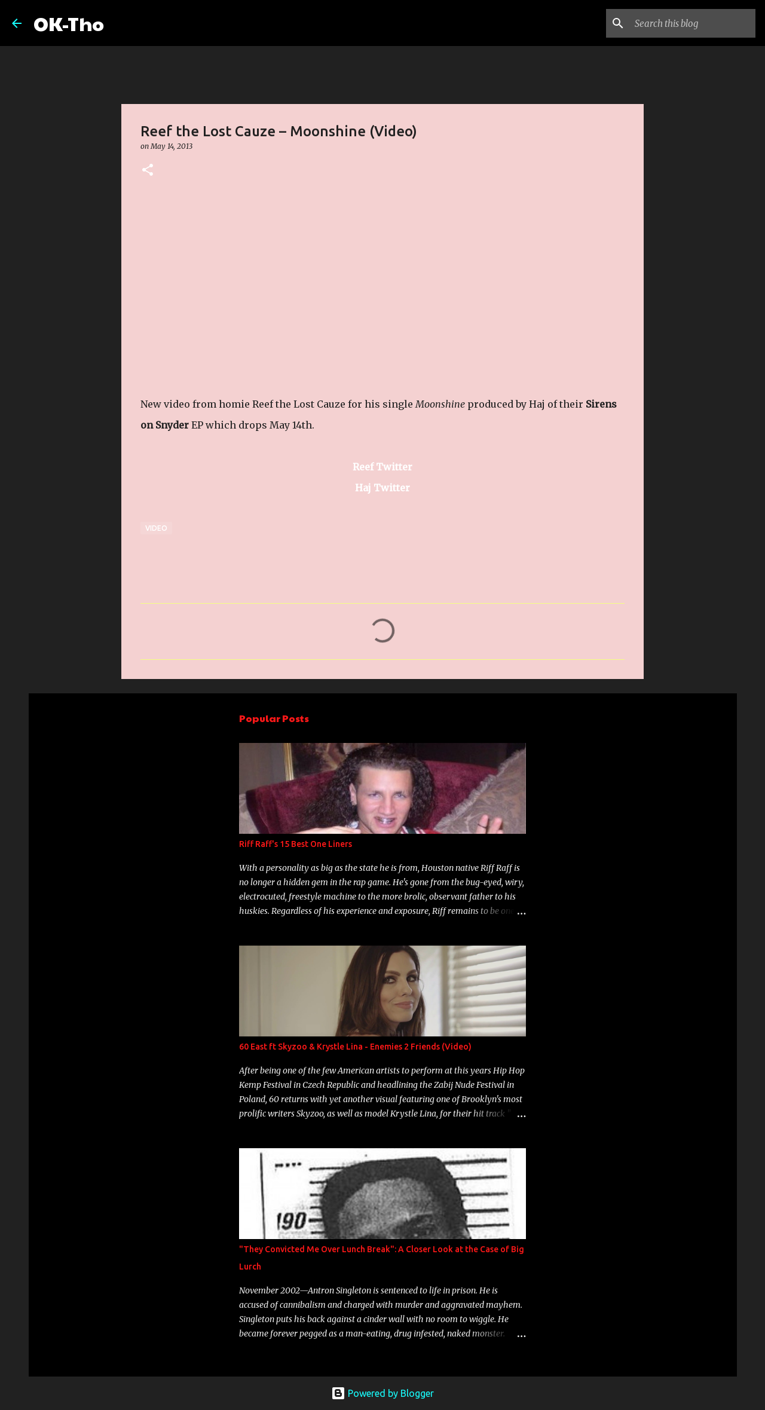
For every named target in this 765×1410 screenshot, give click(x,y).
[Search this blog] (692, 23)
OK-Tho (68, 23)
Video (156, 528)
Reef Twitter (382, 467)
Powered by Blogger (382, 1393)
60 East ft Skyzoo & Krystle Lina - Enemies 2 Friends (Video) (355, 1046)
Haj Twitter (382, 488)
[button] (147, 171)
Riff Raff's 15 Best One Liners (295, 844)
